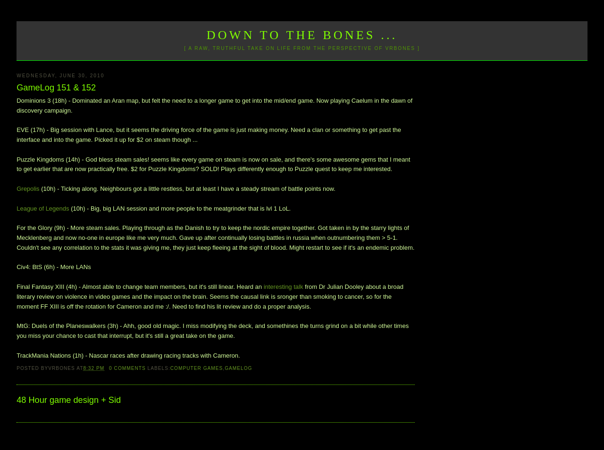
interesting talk (283, 286)
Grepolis (28, 188)
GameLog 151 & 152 (56, 87)
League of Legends (43, 208)
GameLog (238, 368)
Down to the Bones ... (302, 35)
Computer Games (196, 368)
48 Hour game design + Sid (69, 400)
